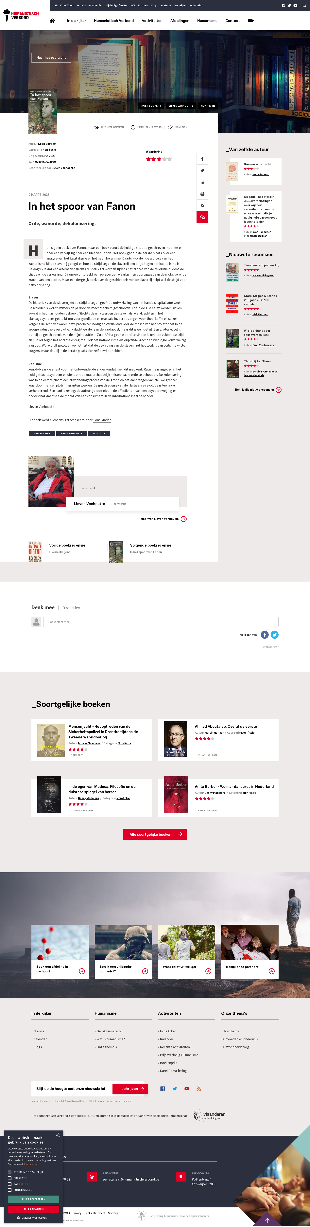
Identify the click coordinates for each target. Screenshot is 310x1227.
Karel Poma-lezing (172, 1071)
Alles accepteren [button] (34, 1199)
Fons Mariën (102, 420)
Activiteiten (152, 21)
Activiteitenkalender (90, 6)
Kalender (39, 1039)
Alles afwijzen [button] (34, 1209)
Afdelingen (179, 21)
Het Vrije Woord (64, 6)
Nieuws (37, 1031)
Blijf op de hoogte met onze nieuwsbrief (90, 1089)
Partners (143, 6)
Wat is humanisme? (110, 1039)
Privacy (77, 1214)
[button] (33, 1217)
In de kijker (76, 21)
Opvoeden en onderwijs (239, 1039)
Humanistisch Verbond (114, 21)
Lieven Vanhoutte (63, 168)
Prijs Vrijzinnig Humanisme (178, 1055)
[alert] (33, 1176)
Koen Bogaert (47, 144)
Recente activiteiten (174, 1047)
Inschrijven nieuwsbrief (188, 6)
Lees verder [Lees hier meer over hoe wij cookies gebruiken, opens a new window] (31, 1164)
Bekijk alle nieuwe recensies (255, 389)
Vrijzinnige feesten (116, 6)
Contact (232, 21)
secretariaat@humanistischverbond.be (131, 1180)
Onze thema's (106, 1047)
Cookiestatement (95, 1214)
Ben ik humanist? (108, 1031)
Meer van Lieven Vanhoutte (160, 518)
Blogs (36, 1047)
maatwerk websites (73, 1221)
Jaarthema (230, 1031)
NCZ (132, 6)
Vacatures (165, 6)
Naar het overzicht (51, 58)
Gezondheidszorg (235, 1047)
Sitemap (114, 1214)
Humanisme (207, 21)
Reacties (181, 127)
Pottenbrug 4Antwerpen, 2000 (204, 1182)
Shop (153, 6)
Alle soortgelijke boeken (150, 835)
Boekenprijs (167, 1063)
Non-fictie (49, 150)
